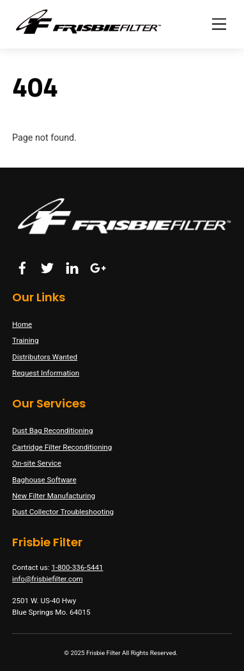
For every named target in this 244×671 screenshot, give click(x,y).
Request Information (45, 372)
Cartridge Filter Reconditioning (62, 447)
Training (25, 340)
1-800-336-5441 (77, 567)
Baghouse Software (44, 479)
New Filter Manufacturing (53, 495)
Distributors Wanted (44, 356)
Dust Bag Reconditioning (52, 430)
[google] (97, 266)
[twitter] (47, 266)
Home (22, 324)
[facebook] (22, 266)
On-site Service (36, 463)
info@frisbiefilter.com (47, 578)
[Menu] (219, 24)
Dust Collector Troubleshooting (63, 511)
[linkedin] (72, 266)
